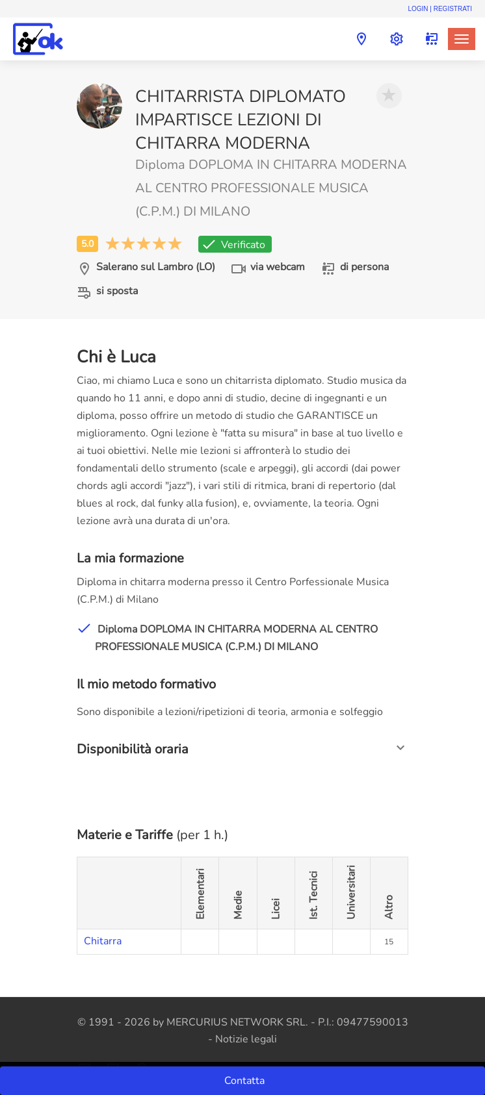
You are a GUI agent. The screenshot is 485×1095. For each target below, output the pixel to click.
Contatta (245, 1081)
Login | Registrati (440, 8)
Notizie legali (246, 1039)
